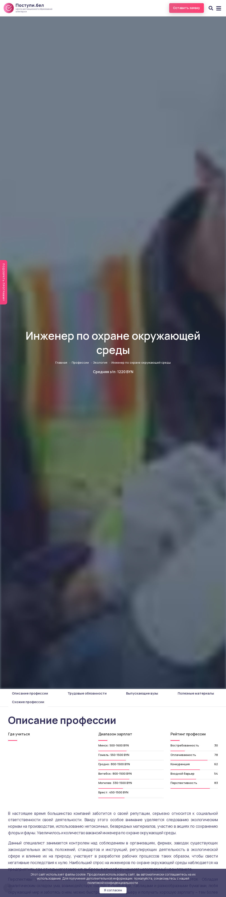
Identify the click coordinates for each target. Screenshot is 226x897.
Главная (61, 362)
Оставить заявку (186, 8)
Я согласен (113, 890)
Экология (100, 362)
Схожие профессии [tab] (28, 702)
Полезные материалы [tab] (196, 693)
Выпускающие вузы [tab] (142, 693)
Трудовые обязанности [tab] (87, 693)
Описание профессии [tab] (30, 693)
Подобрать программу (3, 282)
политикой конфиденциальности (113, 883)
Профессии (80, 362)
